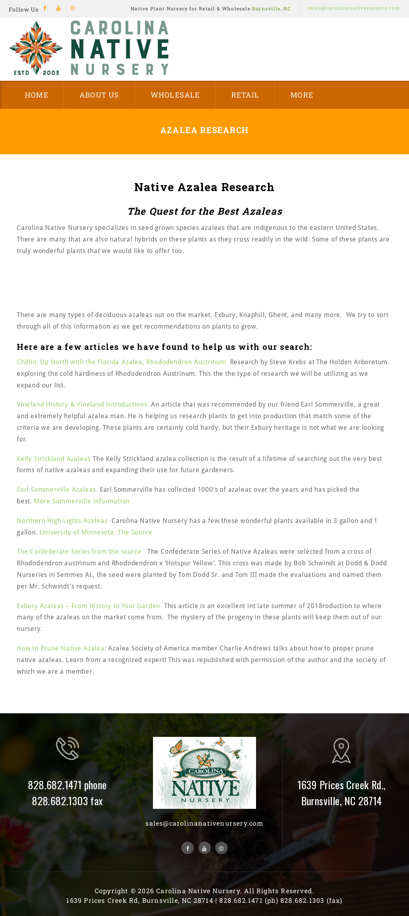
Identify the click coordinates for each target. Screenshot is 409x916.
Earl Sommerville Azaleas (56, 489)
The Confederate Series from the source (80, 551)
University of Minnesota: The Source (96, 532)
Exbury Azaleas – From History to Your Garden (88, 606)
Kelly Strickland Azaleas (55, 459)
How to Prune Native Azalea (61, 648)
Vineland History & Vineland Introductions (82, 404)
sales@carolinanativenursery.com (354, 7)
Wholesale (175, 95)
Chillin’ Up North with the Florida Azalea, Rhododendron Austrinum (121, 362)
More (301, 95)
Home (36, 95)
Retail (245, 95)
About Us (99, 95)
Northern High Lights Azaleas (62, 521)
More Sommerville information (82, 501)
